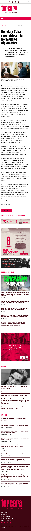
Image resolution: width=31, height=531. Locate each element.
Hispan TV (3, 26)
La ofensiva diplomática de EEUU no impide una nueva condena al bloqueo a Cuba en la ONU (15, 315)
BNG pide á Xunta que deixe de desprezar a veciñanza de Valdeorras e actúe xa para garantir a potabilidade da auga (13, 323)
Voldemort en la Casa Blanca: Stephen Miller (14, 395)
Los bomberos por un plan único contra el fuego (15, 454)
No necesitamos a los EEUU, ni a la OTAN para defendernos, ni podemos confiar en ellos (14, 483)
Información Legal (7, 518)
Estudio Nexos (24, 526)
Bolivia (3, 215)
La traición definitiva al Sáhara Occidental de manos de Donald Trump (14, 431)
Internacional (11, 26)
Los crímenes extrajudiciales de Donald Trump (15, 425)
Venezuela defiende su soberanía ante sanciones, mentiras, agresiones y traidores (14, 460)
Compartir (6, 210)
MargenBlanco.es (9, 526)
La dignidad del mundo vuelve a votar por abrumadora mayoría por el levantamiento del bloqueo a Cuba (14, 476)
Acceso (3, 527)
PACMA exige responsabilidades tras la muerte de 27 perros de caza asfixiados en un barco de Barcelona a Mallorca (15, 294)
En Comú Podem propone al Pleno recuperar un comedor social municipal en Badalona (15, 308)
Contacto (4, 511)
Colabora (4, 512)
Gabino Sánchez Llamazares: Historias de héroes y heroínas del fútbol (13, 407)
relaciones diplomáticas (17, 215)
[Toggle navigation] (2, 18)
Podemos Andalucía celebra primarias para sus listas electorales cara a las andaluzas (15, 301)
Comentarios (5, 516)
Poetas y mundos (6, 391)
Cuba (7, 215)
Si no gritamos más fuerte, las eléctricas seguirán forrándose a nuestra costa (13, 445)
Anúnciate (4, 514)
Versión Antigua (6, 520)
